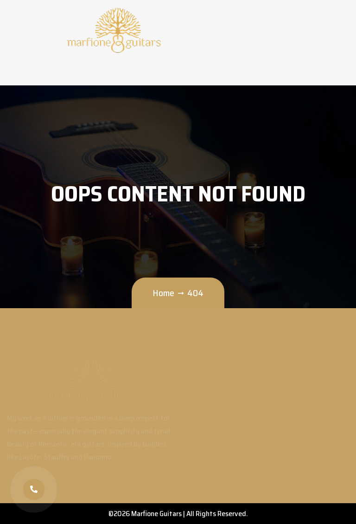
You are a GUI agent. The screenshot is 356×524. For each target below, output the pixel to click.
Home (163, 292)
